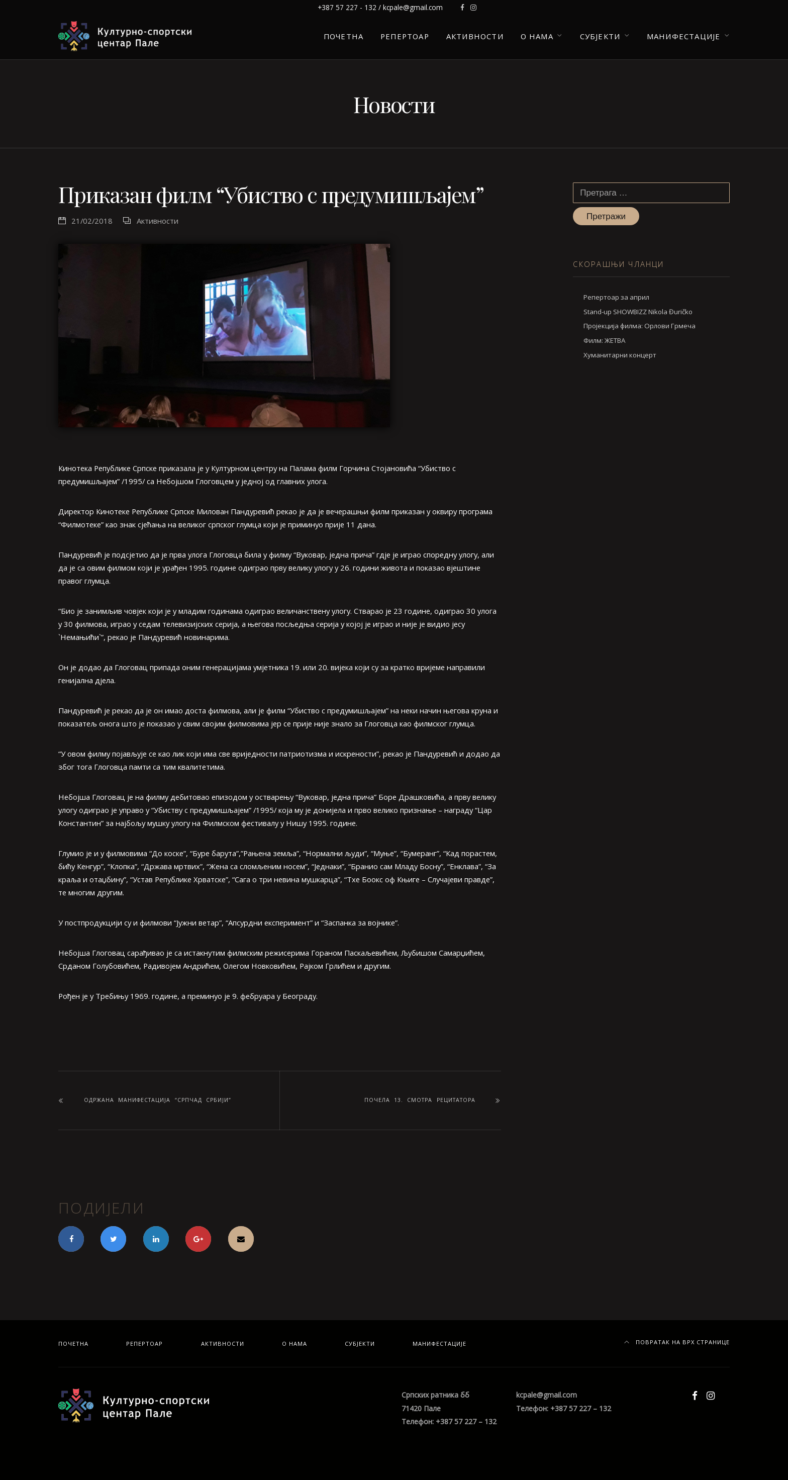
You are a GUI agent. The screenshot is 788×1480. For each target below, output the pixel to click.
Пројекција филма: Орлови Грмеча (639, 325)
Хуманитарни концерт (619, 354)
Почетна (343, 36)
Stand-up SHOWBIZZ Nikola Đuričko (638, 311)
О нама (537, 36)
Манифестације (683, 36)
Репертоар (404, 36)
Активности (475, 36)
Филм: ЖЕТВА (604, 340)
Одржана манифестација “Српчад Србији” (157, 1099)
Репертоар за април (616, 297)
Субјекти (600, 36)
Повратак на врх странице (677, 1342)
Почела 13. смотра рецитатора (419, 1099)
